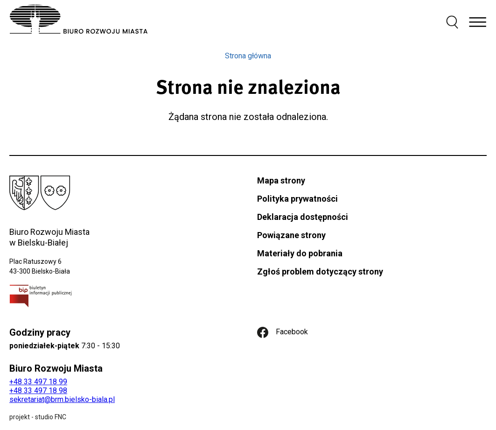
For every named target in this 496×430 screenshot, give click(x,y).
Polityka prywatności (297, 199)
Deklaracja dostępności (302, 217)
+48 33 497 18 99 (38, 381)
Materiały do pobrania (299, 253)
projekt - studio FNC (37, 417)
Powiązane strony (291, 235)
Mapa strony (281, 180)
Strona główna (248, 55)
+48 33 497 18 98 (38, 390)
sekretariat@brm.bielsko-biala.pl (62, 399)
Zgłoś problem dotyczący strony (320, 271)
